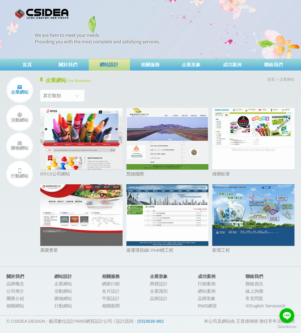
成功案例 (232, 64)
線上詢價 (254, 291)
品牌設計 (159, 298)
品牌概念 (15, 283)
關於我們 (67, 64)
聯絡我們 (273, 64)
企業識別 (159, 291)
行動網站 (20, 175)
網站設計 (109, 64)
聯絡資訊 (254, 283)
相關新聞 (111, 305)
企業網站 (20, 92)
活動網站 (20, 119)
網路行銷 (111, 283)
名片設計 (111, 291)
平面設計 (111, 298)
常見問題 (254, 298)
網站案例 (206, 291)
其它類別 (52, 95)
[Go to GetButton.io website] (286, 327)
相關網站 (15, 305)
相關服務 (150, 64)
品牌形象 (206, 298)
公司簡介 (15, 291)
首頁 (27, 64)
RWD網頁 (207, 305)
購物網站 (20, 147)
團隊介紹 (15, 298)
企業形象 (191, 64)
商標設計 (159, 283)
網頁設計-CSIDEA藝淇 (42, 14)
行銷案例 (206, 283)
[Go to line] (287, 315)
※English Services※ (265, 305)
